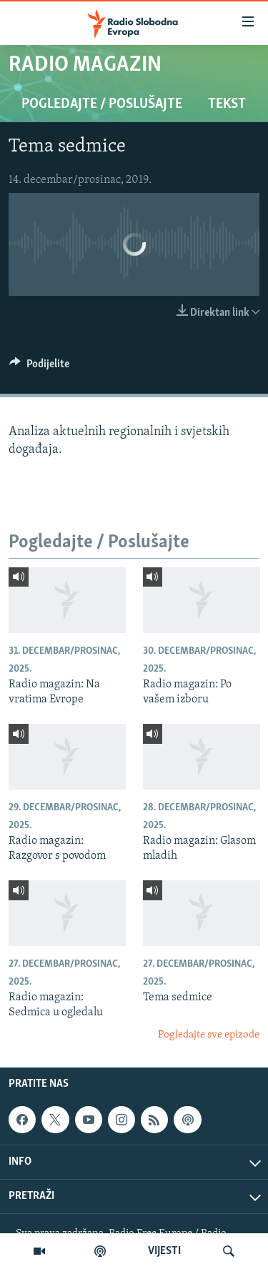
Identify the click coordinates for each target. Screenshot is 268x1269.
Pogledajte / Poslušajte (101, 104)
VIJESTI (164, 1251)
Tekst (227, 104)
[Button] (39, 367)
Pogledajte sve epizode (208, 1035)
